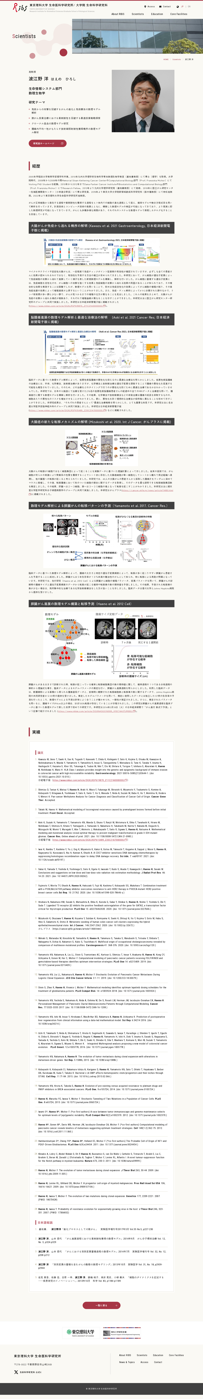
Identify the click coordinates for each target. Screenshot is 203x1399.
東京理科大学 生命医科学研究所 (42, 1360)
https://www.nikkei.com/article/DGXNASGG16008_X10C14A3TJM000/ (95, 712)
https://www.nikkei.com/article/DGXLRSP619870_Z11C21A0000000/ (66, 307)
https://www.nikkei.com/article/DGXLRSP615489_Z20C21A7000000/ (66, 411)
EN (189, 7)
